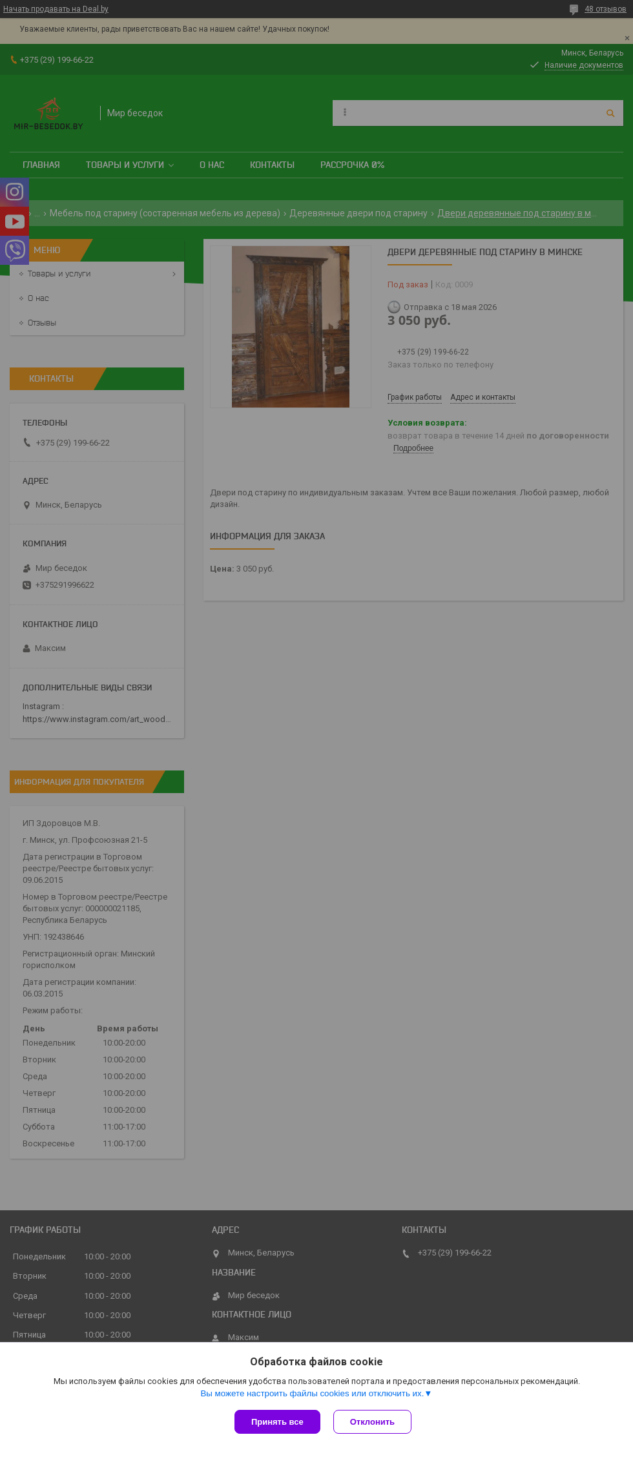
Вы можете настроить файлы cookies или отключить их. (312, 1393)
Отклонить (372, 1422)
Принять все (277, 1422)
